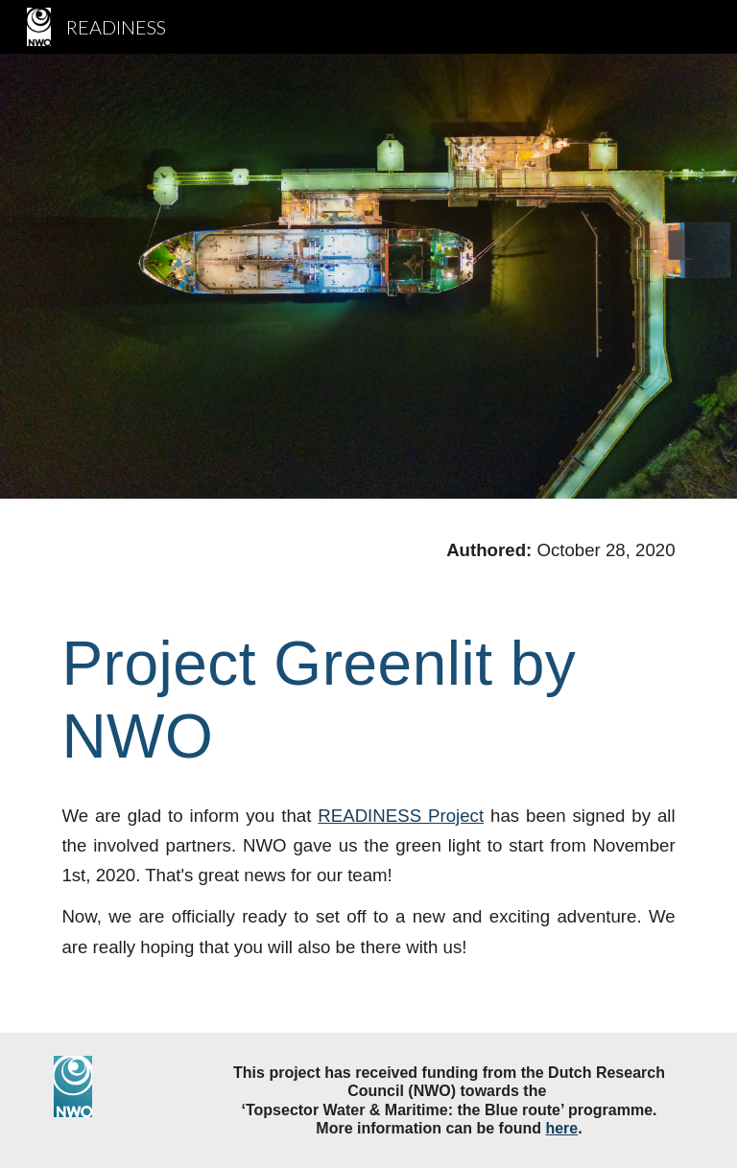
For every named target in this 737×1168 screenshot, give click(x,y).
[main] (368, 568)
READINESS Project (401, 816)
